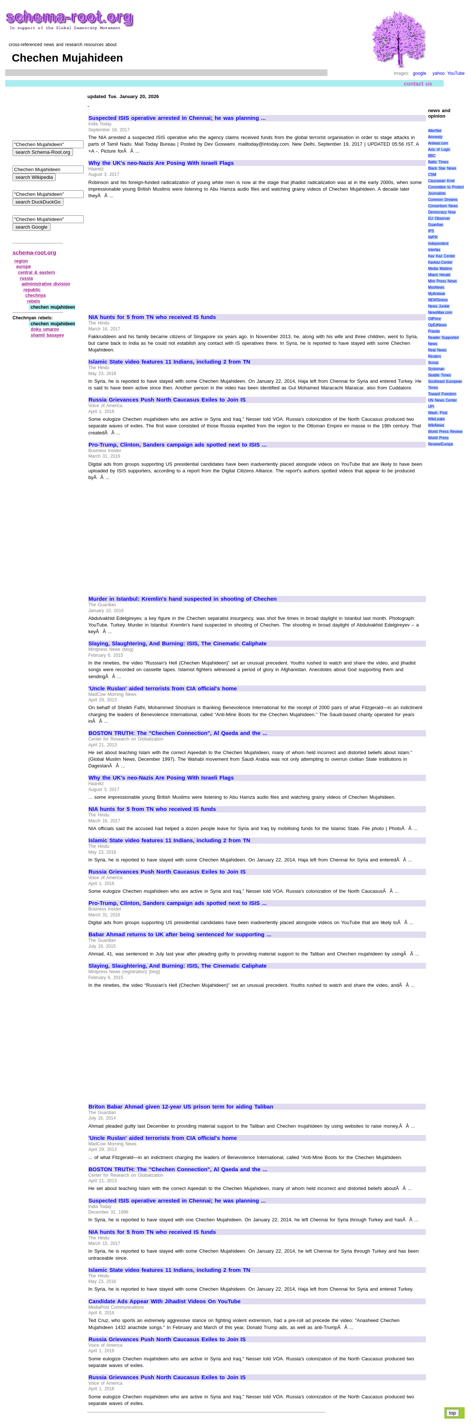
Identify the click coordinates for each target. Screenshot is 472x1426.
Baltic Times (438, 162)
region (21, 261)
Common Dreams (443, 200)
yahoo (439, 73)
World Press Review (445, 432)
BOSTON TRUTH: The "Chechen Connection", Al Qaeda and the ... (177, 733)
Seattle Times (439, 375)
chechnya (35, 295)
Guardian (435, 225)
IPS (431, 231)
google (419, 73)
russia (26, 278)
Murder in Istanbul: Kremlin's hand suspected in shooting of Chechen (182, 599)
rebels (33, 301)
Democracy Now (442, 212)
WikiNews (436, 425)
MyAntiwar (436, 294)
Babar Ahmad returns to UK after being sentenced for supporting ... (179, 934)
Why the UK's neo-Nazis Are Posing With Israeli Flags (161, 163)
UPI (431, 407)
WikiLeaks (436, 419)
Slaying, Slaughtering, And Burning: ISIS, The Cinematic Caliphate (177, 643)
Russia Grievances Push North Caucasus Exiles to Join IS (167, 400)
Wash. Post (437, 413)
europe (23, 266)
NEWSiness (438, 300)
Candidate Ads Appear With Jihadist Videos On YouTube (164, 1301)
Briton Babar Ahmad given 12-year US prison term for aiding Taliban (180, 1107)
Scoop (433, 363)
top (452, 1413)
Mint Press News (442, 281)
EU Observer (439, 218)
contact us (418, 83)
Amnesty (435, 137)
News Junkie (439, 306)
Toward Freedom (442, 394)
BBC (432, 156)
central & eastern (36, 272)
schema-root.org (34, 252)
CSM (432, 175)
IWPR (433, 237)
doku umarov (45, 329)
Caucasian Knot (441, 181)
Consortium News (443, 206)
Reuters (434, 356)
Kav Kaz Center (441, 256)
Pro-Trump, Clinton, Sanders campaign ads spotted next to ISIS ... (177, 445)
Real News (437, 350)
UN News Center (442, 400)
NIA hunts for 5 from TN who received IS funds (152, 317)
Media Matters (440, 269)
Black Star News (442, 168)
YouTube (456, 73)
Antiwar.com (438, 143)
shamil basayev (47, 335)
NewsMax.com (440, 312)
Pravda (434, 331)
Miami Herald (439, 275)
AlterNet (434, 131)
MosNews (436, 287)
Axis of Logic (439, 150)
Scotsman (436, 369)
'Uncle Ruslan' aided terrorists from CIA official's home (162, 688)
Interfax (434, 250)
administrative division (46, 284)
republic (32, 289)
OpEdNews (437, 325)
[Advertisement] (150, 253)
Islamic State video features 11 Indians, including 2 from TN (169, 362)
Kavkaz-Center (440, 262)
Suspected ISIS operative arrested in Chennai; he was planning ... (177, 118)
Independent (438, 244)
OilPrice (434, 319)
